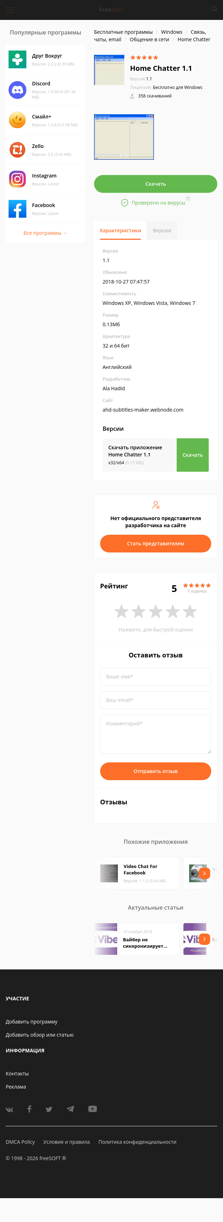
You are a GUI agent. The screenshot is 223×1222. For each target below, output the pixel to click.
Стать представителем (156, 543)
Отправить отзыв (156, 771)
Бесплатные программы (123, 31)
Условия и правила (66, 1141)
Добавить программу (31, 1021)
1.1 (141, 79)
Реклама (16, 1086)
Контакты (17, 1073)
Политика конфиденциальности (137, 1141)
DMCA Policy (20, 1141)
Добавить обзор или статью (40, 1034)
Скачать (155, 183)
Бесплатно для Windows (177, 87)
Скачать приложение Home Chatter (135, 451)
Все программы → (46, 232)
